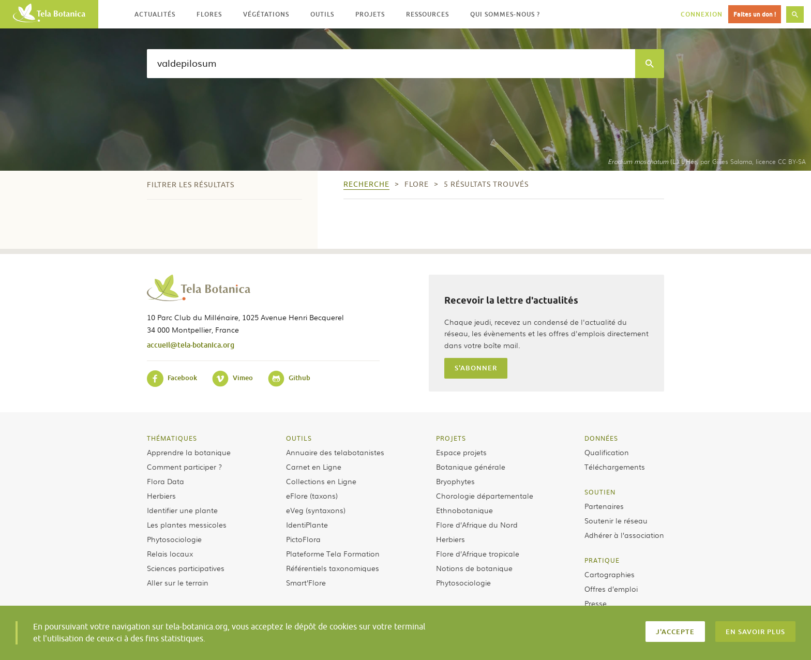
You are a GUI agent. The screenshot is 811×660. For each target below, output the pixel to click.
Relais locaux (170, 553)
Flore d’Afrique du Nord (477, 524)
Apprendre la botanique (189, 452)
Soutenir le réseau (616, 520)
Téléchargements (614, 466)
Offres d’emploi (611, 588)
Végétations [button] (266, 14)
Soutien (599, 492)
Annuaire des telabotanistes (335, 452)
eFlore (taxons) (312, 495)
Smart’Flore (306, 582)
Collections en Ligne (321, 481)
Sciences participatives (185, 568)
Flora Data (165, 481)
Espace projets (461, 452)
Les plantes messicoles (187, 524)
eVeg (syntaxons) (316, 510)
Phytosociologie (174, 539)
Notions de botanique (474, 568)
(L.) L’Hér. (653, 161)
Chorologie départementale (484, 495)
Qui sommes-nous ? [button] (505, 14)
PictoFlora (303, 539)
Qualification (606, 452)
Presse (595, 603)
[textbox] (391, 63)
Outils (299, 438)
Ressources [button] (427, 14)
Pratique (602, 560)
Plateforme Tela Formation (333, 553)
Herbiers (161, 495)
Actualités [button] (154, 14)
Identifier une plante (182, 510)
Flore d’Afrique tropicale (477, 553)
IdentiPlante (307, 524)
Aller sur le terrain (177, 582)
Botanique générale (470, 466)
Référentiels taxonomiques (332, 568)
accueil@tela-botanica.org (190, 344)
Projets (451, 438)
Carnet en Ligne (313, 466)
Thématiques (172, 438)
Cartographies (609, 574)
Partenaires (604, 506)
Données (601, 438)
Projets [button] (370, 14)
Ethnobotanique (464, 510)
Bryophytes (455, 481)
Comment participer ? (184, 466)
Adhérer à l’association (624, 535)
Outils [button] (322, 14)
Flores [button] (209, 14)
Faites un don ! (754, 14)
